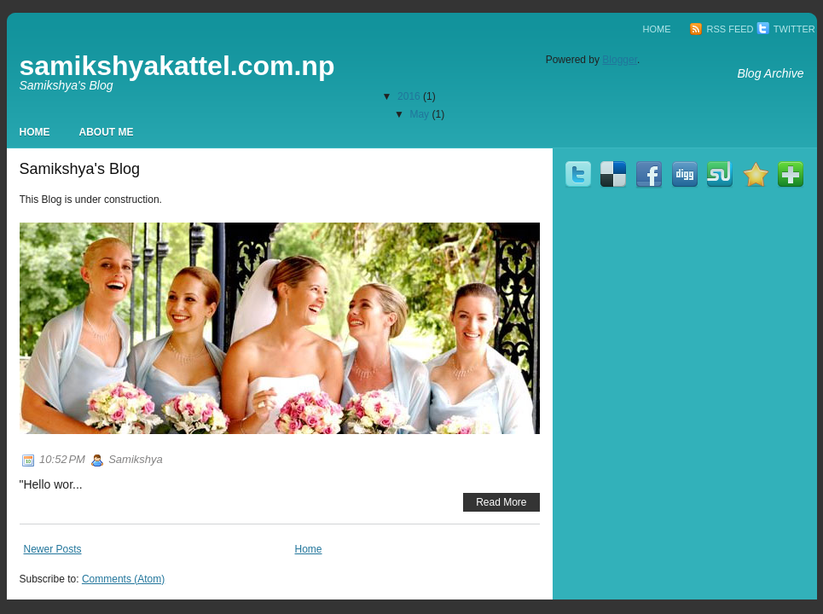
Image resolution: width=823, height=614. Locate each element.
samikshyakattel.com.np (177, 65)
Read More (501, 502)
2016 (408, 96)
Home (657, 29)
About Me (106, 132)
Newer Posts (53, 549)
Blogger (619, 60)
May (419, 114)
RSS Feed (721, 29)
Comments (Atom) (123, 579)
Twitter (785, 29)
